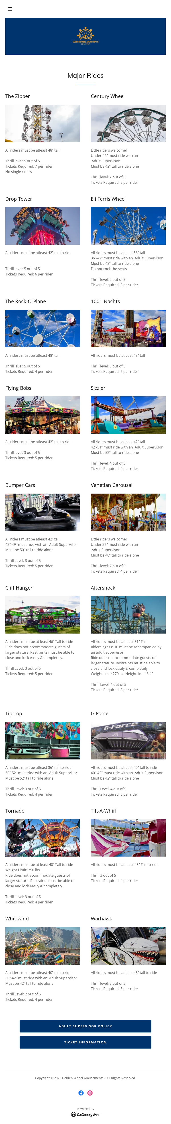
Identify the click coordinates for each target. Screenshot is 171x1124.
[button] (9, 8)
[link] (85, 36)
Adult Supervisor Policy (85, 1026)
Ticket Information (85, 1042)
